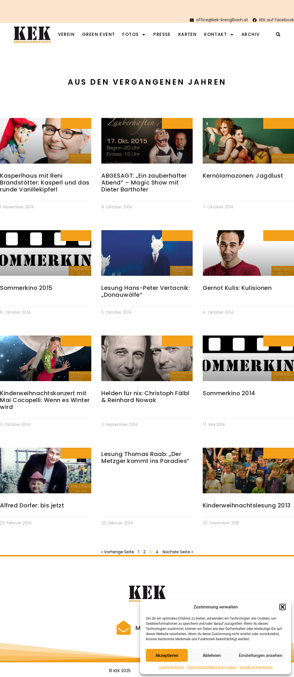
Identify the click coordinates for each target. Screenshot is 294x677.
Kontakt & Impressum (256, 667)
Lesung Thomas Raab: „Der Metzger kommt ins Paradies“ (145, 457)
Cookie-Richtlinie (171, 667)
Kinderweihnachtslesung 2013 (247, 505)
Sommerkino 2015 (26, 288)
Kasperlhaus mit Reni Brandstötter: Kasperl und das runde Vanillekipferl (45, 182)
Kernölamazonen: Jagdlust (243, 176)
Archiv (250, 34)
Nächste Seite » (178, 552)
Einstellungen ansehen (260, 655)
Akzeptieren (166, 655)
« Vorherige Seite (117, 552)
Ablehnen (212, 655)
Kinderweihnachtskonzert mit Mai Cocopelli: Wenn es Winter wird (45, 400)
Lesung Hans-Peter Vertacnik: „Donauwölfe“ (145, 291)
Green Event (98, 34)
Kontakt (219, 34)
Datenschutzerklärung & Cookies (212, 667)
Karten (187, 34)
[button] (282, 607)
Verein (66, 34)
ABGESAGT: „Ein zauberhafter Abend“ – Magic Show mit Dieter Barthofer (144, 182)
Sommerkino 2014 (229, 393)
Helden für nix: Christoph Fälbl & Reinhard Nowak (145, 396)
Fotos (134, 34)
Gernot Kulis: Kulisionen (237, 288)
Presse (162, 34)
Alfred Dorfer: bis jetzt (32, 505)
